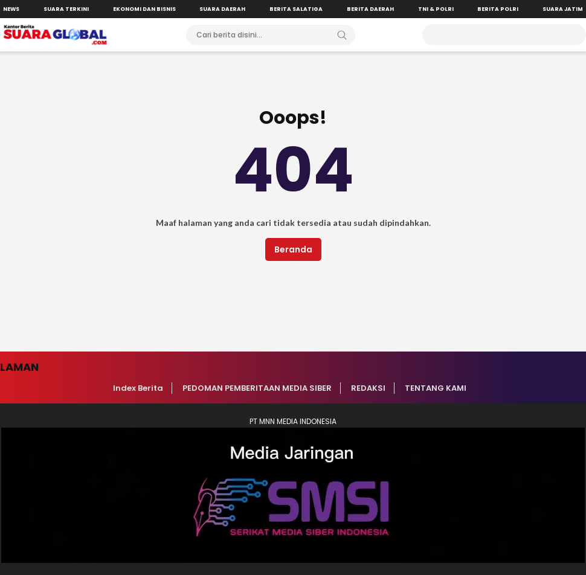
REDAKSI (368, 388)
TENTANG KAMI (435, 388)
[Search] (342, 35)
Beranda (293, 249)
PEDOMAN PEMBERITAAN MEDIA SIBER (257, 388)
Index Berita (138, 388)
